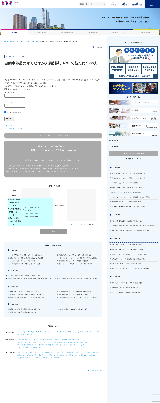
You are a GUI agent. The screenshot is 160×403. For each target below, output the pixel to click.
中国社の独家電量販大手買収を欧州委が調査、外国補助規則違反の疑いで (133, 225)
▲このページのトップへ (95, 370)
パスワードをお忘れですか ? (14, 128)
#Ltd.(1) (19, 334)
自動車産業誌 (67, 32)
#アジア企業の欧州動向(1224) (56, 342)
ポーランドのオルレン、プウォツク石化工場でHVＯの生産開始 (77, 258)
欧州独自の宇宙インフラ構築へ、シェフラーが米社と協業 (26, 297)
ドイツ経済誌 (41, 32)
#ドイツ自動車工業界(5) (24, 339)
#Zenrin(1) (63, 332)
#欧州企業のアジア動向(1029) (77, 342)
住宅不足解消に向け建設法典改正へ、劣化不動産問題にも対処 (77, 278)
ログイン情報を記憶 (12, 112)
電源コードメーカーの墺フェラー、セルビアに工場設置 (74, 264)
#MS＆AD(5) (30, 332)
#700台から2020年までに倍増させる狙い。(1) (31, 342)
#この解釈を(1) (69, 352)
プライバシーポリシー (79, 224)
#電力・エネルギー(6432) (25, 352)
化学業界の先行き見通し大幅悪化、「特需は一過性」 (25, 275)
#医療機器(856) (59, 358)
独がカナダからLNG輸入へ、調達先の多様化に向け (24, 291)
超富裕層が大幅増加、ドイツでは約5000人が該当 (73, 294)
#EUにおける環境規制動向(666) (27, 345)
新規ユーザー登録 (11, 125)
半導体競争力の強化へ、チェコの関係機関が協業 (72, 261)
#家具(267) (37, 352)
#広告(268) (29, 355)
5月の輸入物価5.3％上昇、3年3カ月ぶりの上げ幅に (24, 264)
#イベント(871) (58, 352)
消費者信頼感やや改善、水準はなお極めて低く (23, 312)
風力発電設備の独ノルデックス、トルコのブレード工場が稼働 (77, 297)
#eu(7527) (28, 358)
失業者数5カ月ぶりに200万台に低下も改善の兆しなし (74, 255)
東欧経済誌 (93, 32)
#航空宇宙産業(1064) (40, 355)
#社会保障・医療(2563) (91, 352)
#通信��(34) (53, 355)
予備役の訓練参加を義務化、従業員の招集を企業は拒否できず (27, 258)
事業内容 (124, 4)
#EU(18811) (37, 358)
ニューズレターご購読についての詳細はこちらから (52, 135)
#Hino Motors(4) (53, 332)
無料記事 (145, 32)
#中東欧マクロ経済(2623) (46, 345)
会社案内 (113, 4)
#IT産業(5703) (47, 352)
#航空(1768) (21, 355)
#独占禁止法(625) (47, 358)
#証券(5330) (63, 355)
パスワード (14, 104)
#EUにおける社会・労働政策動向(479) (67, 339)
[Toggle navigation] (152, 4)
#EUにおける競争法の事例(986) (43, 339)
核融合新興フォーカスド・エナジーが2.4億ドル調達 (24, 294)
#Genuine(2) (21, 332)
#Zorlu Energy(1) (41, 332)
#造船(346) (20, 358)
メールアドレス (14, 94)
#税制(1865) (72, 355)
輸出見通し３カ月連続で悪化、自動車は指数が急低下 (25, 309)
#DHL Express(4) (73, 332)
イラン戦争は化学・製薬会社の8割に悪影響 (22, 261)
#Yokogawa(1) (94, 332)
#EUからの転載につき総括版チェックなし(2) (70, 345)
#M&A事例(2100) (82, 355)
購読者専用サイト (137, 4)
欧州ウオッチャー (119, 32)
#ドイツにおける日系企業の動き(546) (29, 347)
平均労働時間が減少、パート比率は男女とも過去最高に (74, 291)
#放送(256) (92, 355)
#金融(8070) (79, 352)
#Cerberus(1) (27, 334)
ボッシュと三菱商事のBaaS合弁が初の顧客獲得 (72, 309)
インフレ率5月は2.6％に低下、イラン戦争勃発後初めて (25, 255)
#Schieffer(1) (84, 332)
